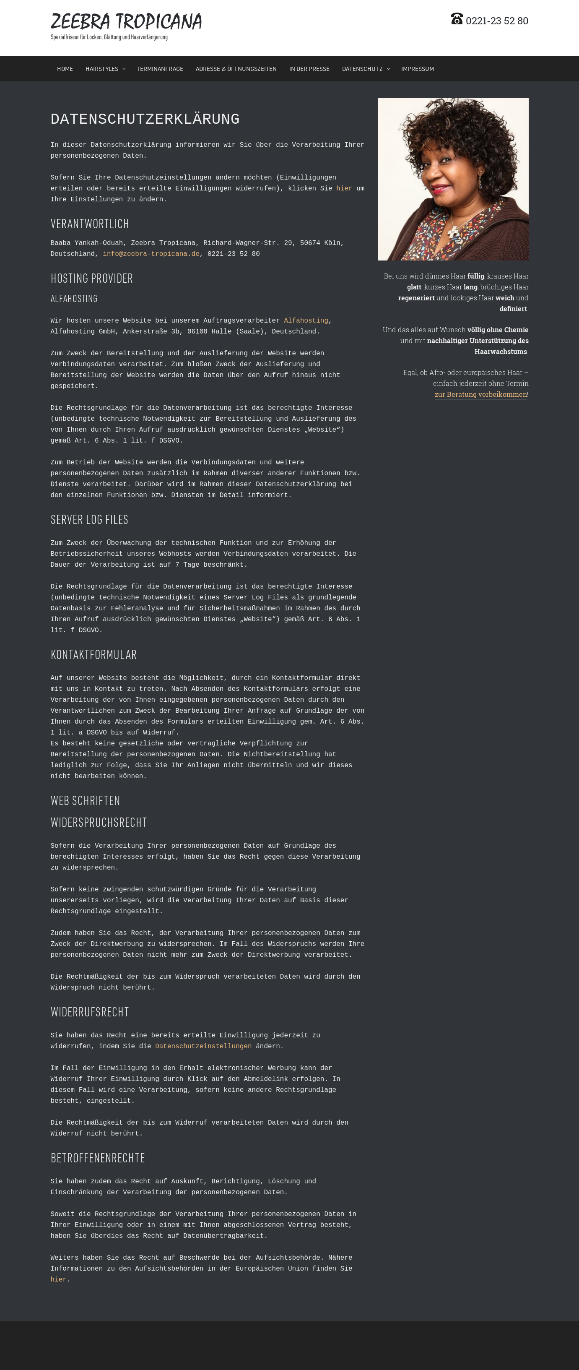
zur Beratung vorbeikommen (481, 394)
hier (344, 187)
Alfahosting (306, 319)
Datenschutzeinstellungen (203, 1045)
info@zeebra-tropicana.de (151, 252)
